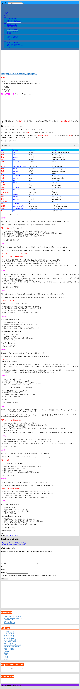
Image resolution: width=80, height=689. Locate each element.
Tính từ (6, 655)
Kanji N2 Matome (12, 38)
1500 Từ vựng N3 (12, 30)
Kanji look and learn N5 (14, 21)
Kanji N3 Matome (12, 31)
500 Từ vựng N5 (12, 18)
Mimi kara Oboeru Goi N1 (14, 44)
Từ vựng (6, 87)
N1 (5, 41)
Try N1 (9, 47)
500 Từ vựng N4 (12, 25)
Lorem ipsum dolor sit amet (12, 618)
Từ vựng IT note (9, 621)
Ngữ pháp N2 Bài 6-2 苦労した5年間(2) (19, 73)
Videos (6, 15)
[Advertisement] (40, 61)
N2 (5, 34)
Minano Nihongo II (12, 26)
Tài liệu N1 (7, 653)
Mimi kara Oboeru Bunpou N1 (16, 46)
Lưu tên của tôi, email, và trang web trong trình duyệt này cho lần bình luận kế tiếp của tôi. (29, 577)
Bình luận (4, 565)
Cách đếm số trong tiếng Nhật (13, 620)
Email (3, 571)
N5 (5, 17)
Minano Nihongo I (12, 20)
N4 (5, 23)
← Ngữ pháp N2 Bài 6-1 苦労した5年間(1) (13, 543)
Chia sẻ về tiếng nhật (10, 642)
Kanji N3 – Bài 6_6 (9, 623)
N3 (5, 28)
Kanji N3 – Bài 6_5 (9, 625)
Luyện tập (7, 91)
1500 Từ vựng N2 (12, 36)
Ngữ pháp (7, 89)
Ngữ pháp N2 (9, 535)
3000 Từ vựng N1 (12, 42)
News (5, 13)
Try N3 (9, 33)
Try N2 (9, 39)
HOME (6, 12)
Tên (2, 568)
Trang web (4, 574)
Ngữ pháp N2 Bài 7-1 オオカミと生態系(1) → (14, 544)
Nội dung (6, 86)
